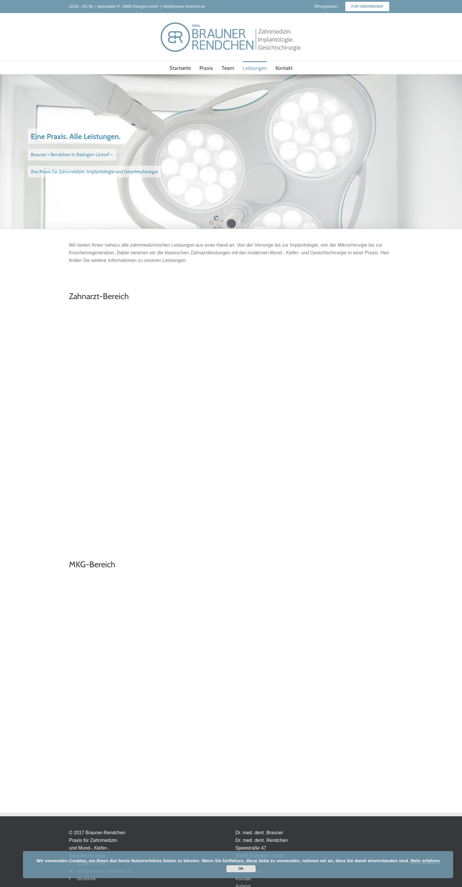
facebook (86, 878)
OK (241, 869)
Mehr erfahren (425, 860)
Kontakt (243, 878)
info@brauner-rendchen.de (184, 6)
